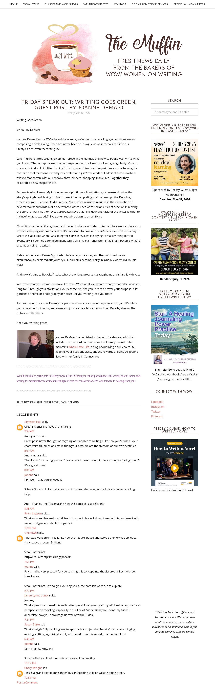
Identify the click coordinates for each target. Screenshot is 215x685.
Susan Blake (32, 624)
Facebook (157, 402)
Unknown (30, 533)
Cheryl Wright (33, 668)
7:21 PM (29, 619)
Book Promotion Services (150, 4)
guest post (51, 402)
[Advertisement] (174, 551)
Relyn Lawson (33, 513)
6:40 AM (29, 639)
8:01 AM (29, 451)
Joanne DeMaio (69, 402)
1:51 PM (29, 562)
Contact (120, 4)
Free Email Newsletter (189, 4)
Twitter (155, 411)
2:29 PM (29, 591)
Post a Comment (27, 682)
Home (14, 4)
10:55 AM (30, 663)
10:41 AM (30, 528)
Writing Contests (95, 4)
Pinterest (157, 416)
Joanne (28, 475)
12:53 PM (30, 677)
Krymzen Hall (32, 422)
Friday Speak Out (31, 402)
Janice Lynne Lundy (36, 595)
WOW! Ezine (31, 4)
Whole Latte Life (79, 347)
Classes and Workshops (61, 4)
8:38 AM (29, 508)
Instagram (157, 406)
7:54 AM (29, 431)
